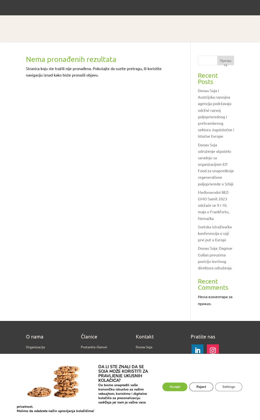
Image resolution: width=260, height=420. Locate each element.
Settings (228, 387)
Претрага (225, 61)
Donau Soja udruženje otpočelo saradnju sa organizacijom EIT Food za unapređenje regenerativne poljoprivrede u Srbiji (216, 164)
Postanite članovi (94, 347)
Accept (175, 387)
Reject (201, 387)
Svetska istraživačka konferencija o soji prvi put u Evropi (215, 233)
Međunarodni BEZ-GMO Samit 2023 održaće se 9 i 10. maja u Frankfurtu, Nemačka (213, 205)
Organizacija (35, 347)
